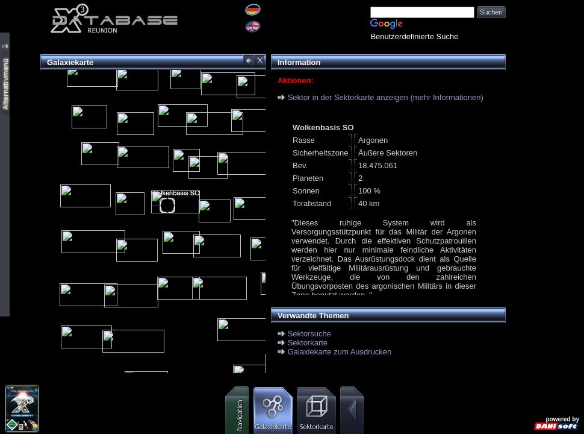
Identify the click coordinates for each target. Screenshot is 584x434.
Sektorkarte (308, 342)
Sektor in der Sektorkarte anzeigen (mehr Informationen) (385, 97)
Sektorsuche (309, 333)
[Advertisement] (545, 181)
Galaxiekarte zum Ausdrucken (340, 351)
